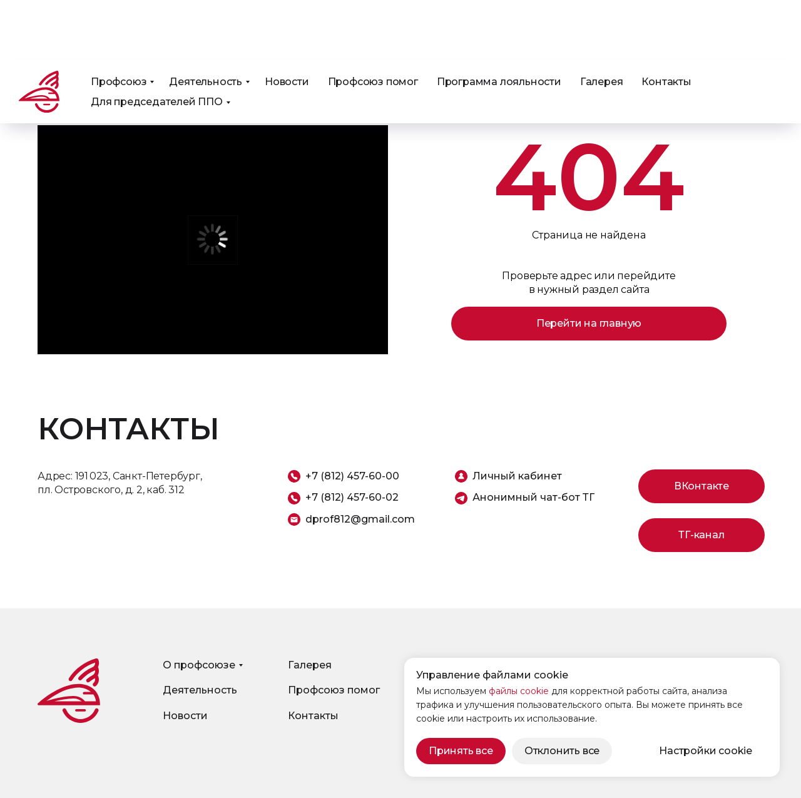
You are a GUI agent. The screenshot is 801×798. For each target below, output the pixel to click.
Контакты (666, 21)
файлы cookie (519, 691)
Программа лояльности (499, 21)
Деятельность (205, 21)
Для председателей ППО (157, 41)
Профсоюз (118, 21)
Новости (287, 21)
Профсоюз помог (373, 21)
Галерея (601, 21)
